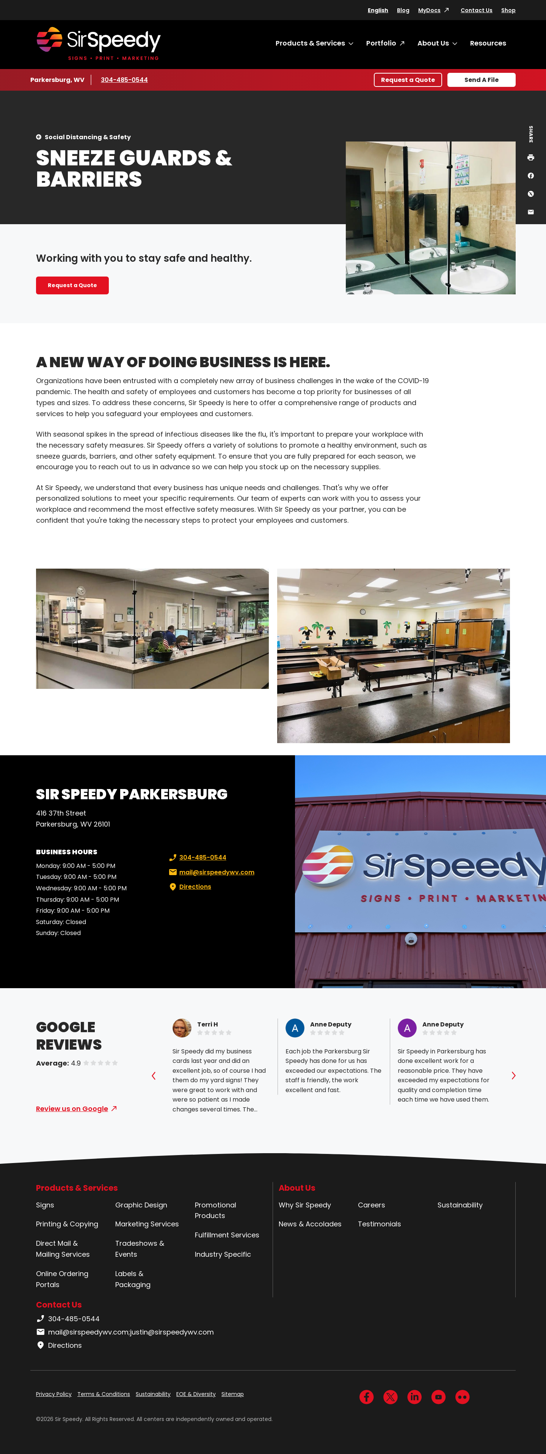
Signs (45, 1205)
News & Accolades (310, 1224)
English (378, 10)
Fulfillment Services (227, 1235)
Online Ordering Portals (62, 1279)
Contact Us (477, 10)
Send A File (481, 79)
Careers (371, 1205)
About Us (433, 43)
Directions (189, 887)
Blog (403, 10)
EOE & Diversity (196, 1394)
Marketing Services (147, 1224)
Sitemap (232, 1394)
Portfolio (381, 43)
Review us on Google (72, 1108)
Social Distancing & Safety (88, 137)
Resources (488, 43)
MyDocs (429, 10)
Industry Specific (223, 1254)
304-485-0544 (124, 79)
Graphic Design (141, 1205)
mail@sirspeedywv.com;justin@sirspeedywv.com (125, 1332)
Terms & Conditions (103, 1394)
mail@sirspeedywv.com (210, 872)
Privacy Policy (54, 1394)
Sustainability (460, 1205)
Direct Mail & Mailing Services (63, 1249)
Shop (508, 10)
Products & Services (310, 43)
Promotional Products (215, 1210)
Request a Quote (408, 79)
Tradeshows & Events (139, 1249)
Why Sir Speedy (305, 1205)
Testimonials (379, 1224)
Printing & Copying (67, 1224)
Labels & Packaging (133, 1279)
